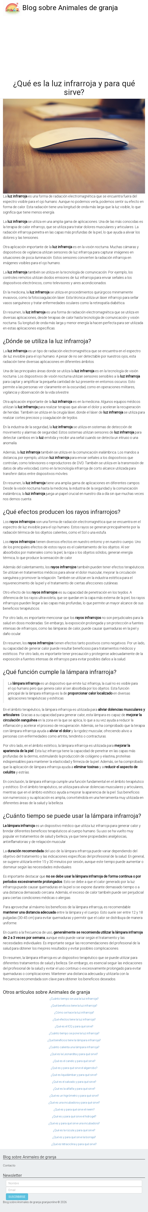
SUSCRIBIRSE (16, 1196)
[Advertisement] (74, 45)
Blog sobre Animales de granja (70, 8)
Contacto (9, 1165)
